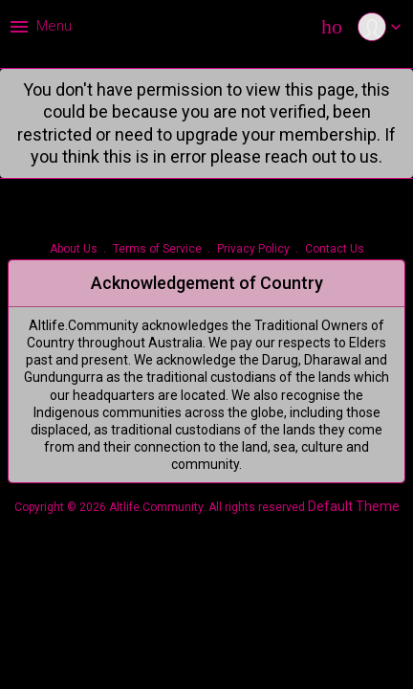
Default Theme (354, 506)
